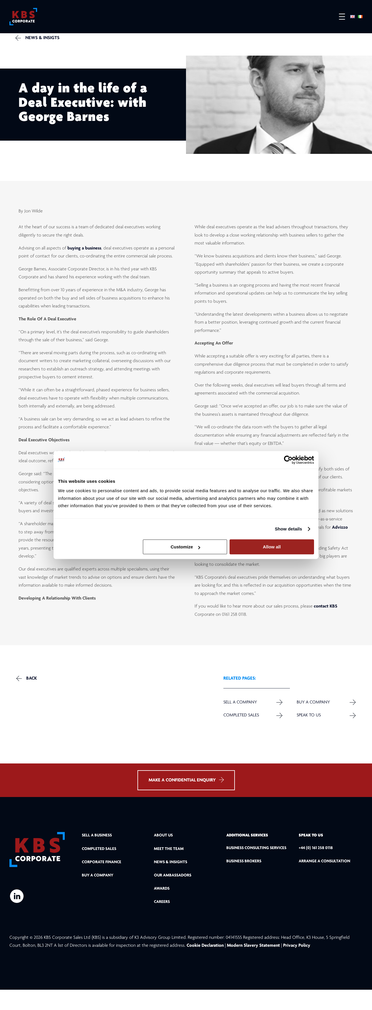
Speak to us (307, 727)
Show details (288, 528)
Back (34, 690)
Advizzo (340, 537)
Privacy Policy (296, 966)
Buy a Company (312, 714)
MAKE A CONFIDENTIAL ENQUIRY (186, 800)
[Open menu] (339, 18)
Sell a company (240, 714)
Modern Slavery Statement (253, 966)
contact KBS (325, 616)
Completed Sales (241, 727)
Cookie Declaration (206, 966)
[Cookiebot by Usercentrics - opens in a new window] (288, 459)
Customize (185, 546)
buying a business (84, 257)
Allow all (272, 546)
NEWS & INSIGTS (46, 42)
